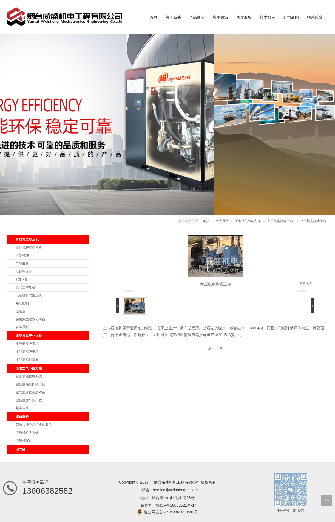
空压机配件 (24, 441)
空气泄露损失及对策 (30, 392)
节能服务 (22, 264)
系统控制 (22, 303)
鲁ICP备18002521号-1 (175, 505)
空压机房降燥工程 (280, 221)
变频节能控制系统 (29, 376)
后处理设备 (24, 271)
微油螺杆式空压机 (29, 248)
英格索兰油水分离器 (30, 319)
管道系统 (22, 327)
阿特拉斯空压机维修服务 (34, 425)
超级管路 (22, 408)
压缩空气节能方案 (248, 221)
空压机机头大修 (27, 433)
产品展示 (222, 221)
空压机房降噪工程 (313, 221)
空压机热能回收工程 (30, 384)
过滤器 (20, 311)
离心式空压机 (25, 287)
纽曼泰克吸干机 (27, 352)
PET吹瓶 (22, 279)
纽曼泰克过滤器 (27, 360)
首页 (206, 221)
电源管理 (22, 256)
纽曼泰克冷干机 (27, 344)
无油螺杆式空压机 (29, 295)
